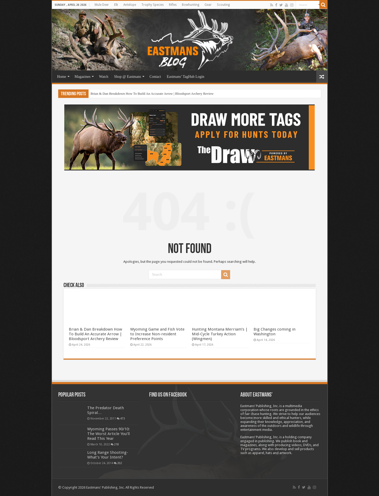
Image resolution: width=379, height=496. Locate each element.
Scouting (223, 5)
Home (61, 77)
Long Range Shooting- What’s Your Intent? (107, 455)
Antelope (129, 5)
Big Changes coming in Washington (274, 331)
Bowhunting (190, 5)
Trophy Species (152, 5)
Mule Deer (102, 5)
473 (122, 418)
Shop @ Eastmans (127, 77)
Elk (116, 5)
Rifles (173, 5)
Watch (103, 77)
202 (119, 463)
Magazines (83, 77)
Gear (208, 5)
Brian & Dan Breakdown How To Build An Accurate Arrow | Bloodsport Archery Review (152, 94)
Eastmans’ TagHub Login (185, 77)
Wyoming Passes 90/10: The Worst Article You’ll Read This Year (108, 434)
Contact (155, 77)
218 (116, 444)
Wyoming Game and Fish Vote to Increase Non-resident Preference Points (157, 334)
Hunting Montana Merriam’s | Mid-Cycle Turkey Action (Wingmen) (220, 334)
